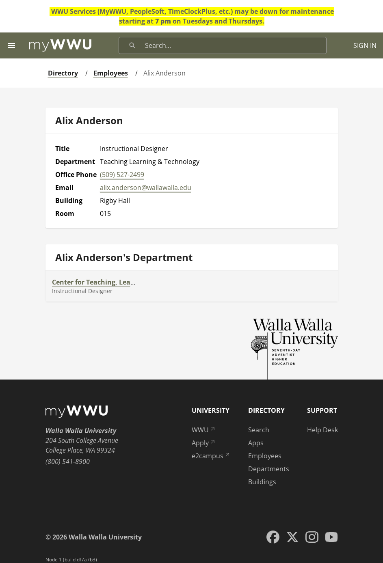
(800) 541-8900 (67, 461)
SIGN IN (365, 45)
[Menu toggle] (11, 45)
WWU (204, 429)
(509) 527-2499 (122, 174)
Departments (268, 468)
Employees (110, 73)
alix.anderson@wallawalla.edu (145, 187)
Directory (63, 73)
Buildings (262, 481)
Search (258, 429)
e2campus (211, 455)
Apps (256, 442)
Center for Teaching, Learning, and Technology (127, 282)
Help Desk (322, 429)
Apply (204, 442)
